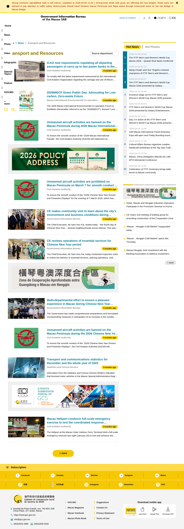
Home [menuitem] (14, 26)
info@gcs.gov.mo (22, 511)
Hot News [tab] (132, 38)
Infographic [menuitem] (65, 26)
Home (11, 34)
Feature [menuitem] (103, 26)
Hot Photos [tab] (152, 38)
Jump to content (127, 18)
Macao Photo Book (77, 509)
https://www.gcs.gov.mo (25, 506)
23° (163, 18)
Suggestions (102, 493)
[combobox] (104, 45)
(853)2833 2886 (21, 515)
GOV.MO (72, 493)
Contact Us (101, 499)
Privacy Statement (105, 504)
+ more (170, 254)
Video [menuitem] (51, 26)
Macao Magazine (76, 499)
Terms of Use (102, 509)
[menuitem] (26, 26)
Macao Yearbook (76, 504)
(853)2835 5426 (41, 515)
